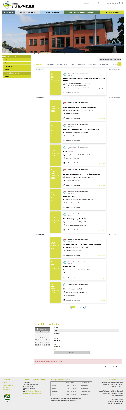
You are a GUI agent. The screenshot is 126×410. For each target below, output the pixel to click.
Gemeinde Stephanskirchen (34, 379)
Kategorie (57, 328)
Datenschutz (6, 389)
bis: (55, 344)
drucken (108, 366)
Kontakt (4, 383)
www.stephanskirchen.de (33, 393)
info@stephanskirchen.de (33, 391)
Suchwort (57, 333)
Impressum (5, 387)
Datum (56, 338)
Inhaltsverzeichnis (7, 385)
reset (55, 349)
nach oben (117, 366)
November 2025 (42, 329)
